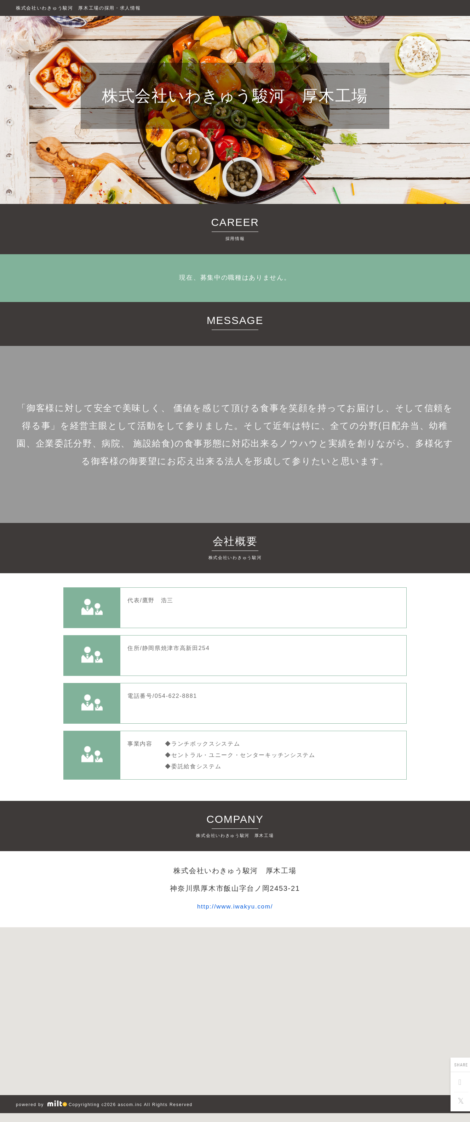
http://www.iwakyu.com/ (235, 906)
